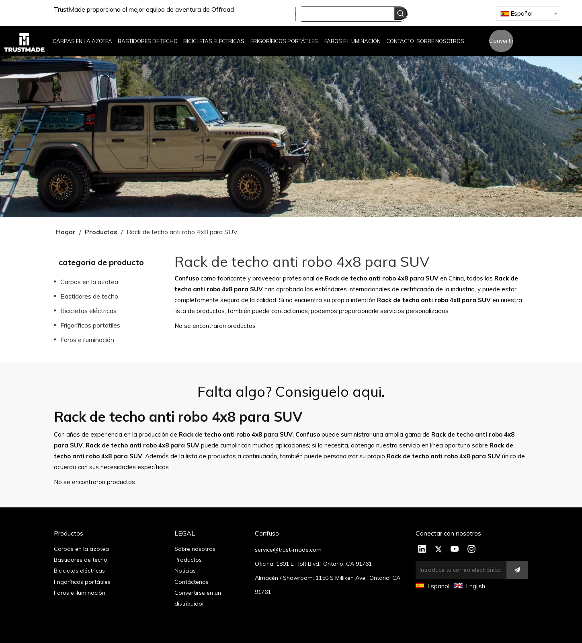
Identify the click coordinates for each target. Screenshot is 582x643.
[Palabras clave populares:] (400, 13)
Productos (188, 559)
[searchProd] (344, 14)
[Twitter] (438, 549)
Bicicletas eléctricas (88, 311)
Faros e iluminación (87, 340)
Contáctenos (191, 581)
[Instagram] (471, 549)
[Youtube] (455, 549)
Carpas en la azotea (89, 282)
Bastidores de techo (89, 296)
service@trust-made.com (288, 549)
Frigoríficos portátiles (90, 325)
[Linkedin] (422, 549)
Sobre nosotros (194, 548)
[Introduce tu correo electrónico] (459, 570)
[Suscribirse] (517, 570)
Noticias (185, 570)
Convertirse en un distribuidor (501, 44)
